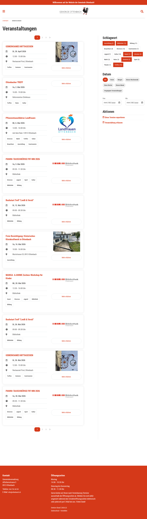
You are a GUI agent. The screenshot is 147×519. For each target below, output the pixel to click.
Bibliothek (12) (121, 44)
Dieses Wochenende (132, 81)
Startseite (6, 22)
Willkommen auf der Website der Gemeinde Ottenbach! (73, 2)
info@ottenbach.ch (15, 492)
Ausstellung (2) (108, 44)
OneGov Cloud (56, 507)
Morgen (120, 81)
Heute (112, 81)
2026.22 (66, 507)
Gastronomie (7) (134, 50)
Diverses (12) (121, 50)
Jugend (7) (107, 55)
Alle (105, 81)
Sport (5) (136, 60)
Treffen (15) (118, 66)
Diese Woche (108, 86)
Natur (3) (116, 60)
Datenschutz (56, 510)
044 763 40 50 (14, 489)
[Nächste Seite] (50, 38)
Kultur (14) (117, 55)
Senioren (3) (126, 60)
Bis (126, 99)
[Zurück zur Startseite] (73, 12)
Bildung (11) (133, 44)
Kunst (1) (127, 55)
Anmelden (66, 510)
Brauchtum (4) (108, 50)
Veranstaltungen (18, 22)
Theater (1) (107, 66)
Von (104, 99)
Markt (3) (107, 60)
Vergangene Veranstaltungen (113, 92)
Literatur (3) (137, 55)
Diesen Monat (120, 86)
